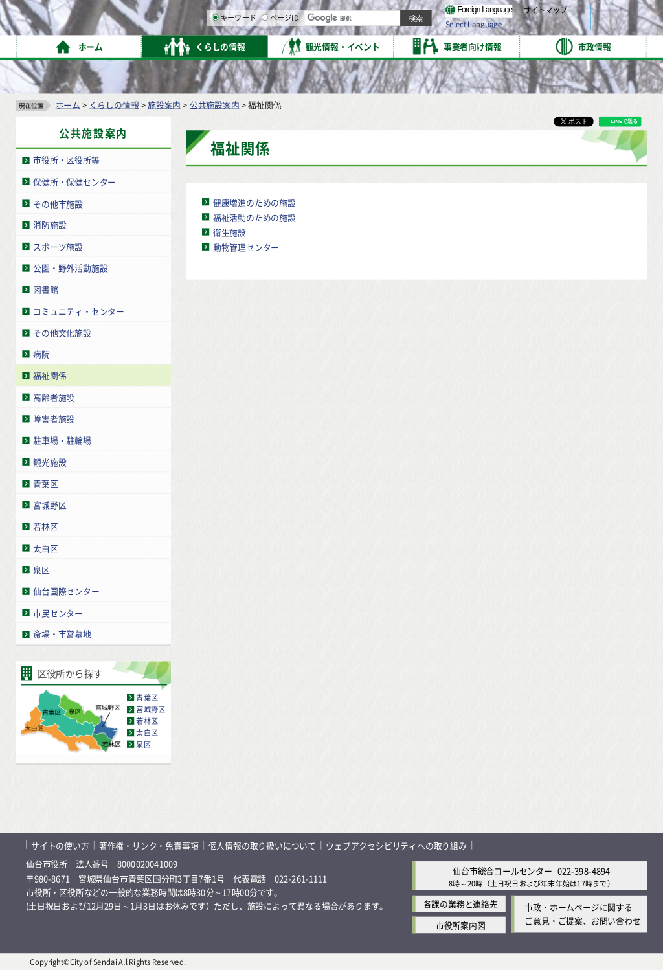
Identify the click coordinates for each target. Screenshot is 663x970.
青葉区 (45, 483)
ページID (415, 45)
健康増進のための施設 (254, 202)
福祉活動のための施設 (254, 216)
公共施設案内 (215, 104)
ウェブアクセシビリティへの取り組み (396, 845)
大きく (499, 29)
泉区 (41, 569)
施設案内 (164, 104)
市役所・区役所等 (66, 159)
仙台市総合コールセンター (502, 870)
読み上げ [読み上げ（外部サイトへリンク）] (425, 13)
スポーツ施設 (58, 246)
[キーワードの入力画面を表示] (349, 44)
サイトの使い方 (60, 845)
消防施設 (49, 224)
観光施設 (49, 461)
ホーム (68, 104)
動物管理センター (246, 246)
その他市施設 (58, 203)
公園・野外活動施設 (70, 267)
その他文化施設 (62, 332)
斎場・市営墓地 (62, 633)
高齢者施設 (53, 396)
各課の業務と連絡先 (460, 903)
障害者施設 (53, 418)
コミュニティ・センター (78, 310)
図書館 (45, 289)
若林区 (45, 526)
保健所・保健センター (74, 181)
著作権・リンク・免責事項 (149, 845)
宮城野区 (49, 505)
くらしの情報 (114, 104)
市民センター (58, 612)
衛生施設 (229, 231)
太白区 (45, 547)
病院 (41, 354)
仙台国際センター (66, 591)
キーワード (368, 45)
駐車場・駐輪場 (62, 440)
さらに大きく (540, 29)
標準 (517, 13)
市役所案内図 (461, 925)
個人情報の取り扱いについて (262, 845)
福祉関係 (49, 375)
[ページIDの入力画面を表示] (399, 44)
